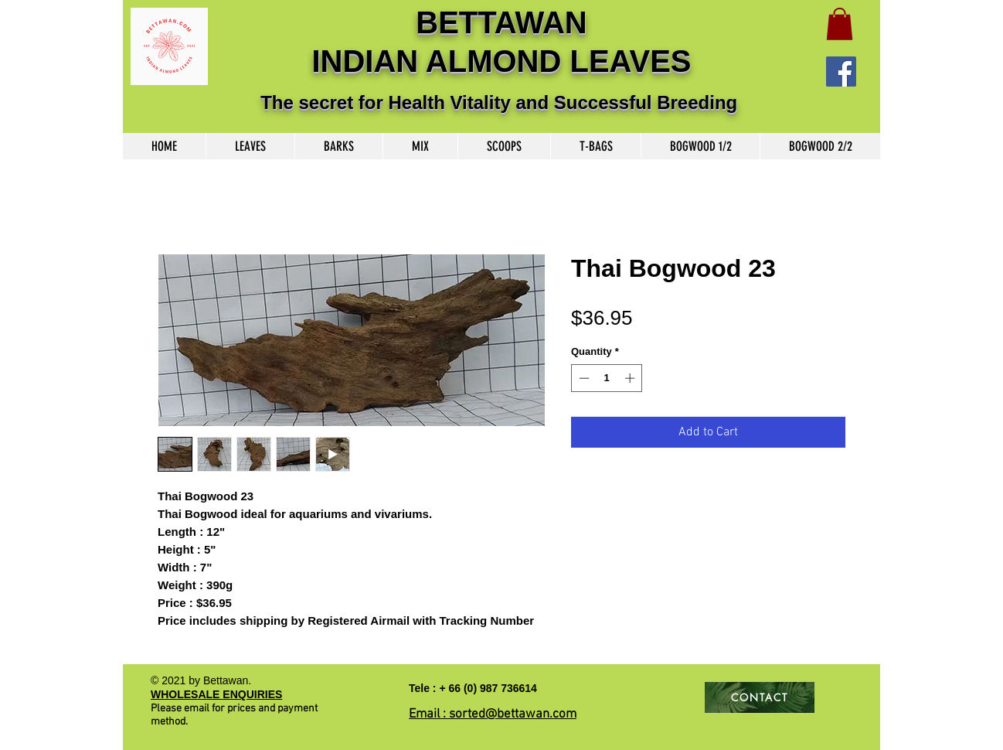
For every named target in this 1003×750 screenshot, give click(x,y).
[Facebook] (841, 71)
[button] (839, 24)
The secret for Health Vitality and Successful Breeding (501, 102)
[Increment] (631, 378)
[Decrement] (582, 378)
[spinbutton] (607, 378)
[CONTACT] (759, 697)
